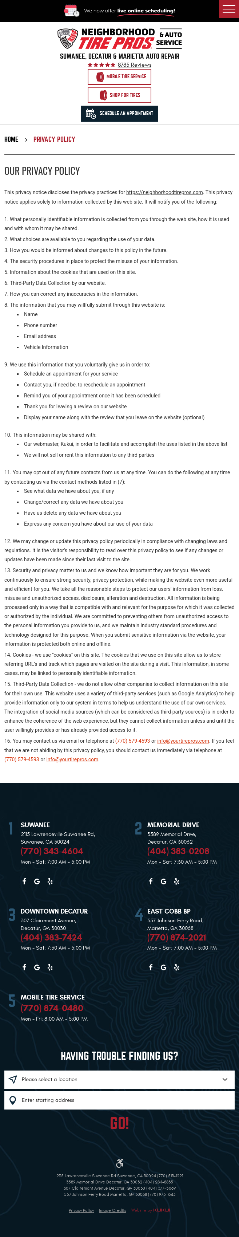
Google (37, 881)
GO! (119, 1124)
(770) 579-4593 (132, 741)
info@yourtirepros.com (183, 741)
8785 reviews (134, 65)
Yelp (50, 881)
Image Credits (112, 1210)
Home (11, 139)
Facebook (24, 881)
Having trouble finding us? (119, 1056)
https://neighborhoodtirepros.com (164, 192)
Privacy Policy (54, 139)
